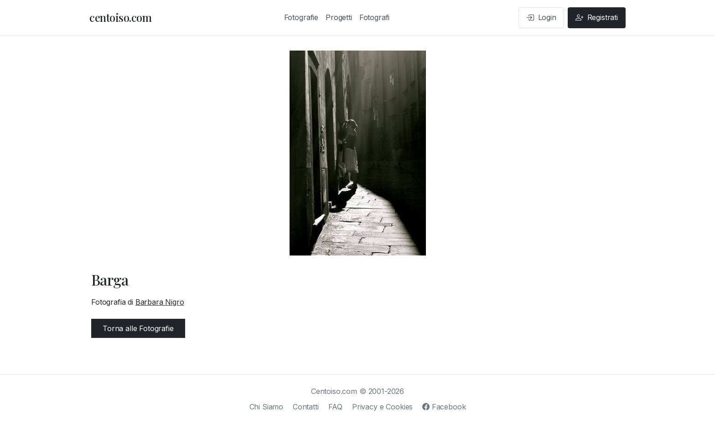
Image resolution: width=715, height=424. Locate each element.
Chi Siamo (266, 406)
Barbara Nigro (159, 302)
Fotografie (301, 17)
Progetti (339, 17)
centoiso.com (120, 17)
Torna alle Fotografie (138, 328)
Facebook (444, 406)
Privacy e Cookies (382, 406)
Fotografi (374, 17)
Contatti (306, 406)
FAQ (335, 406)
